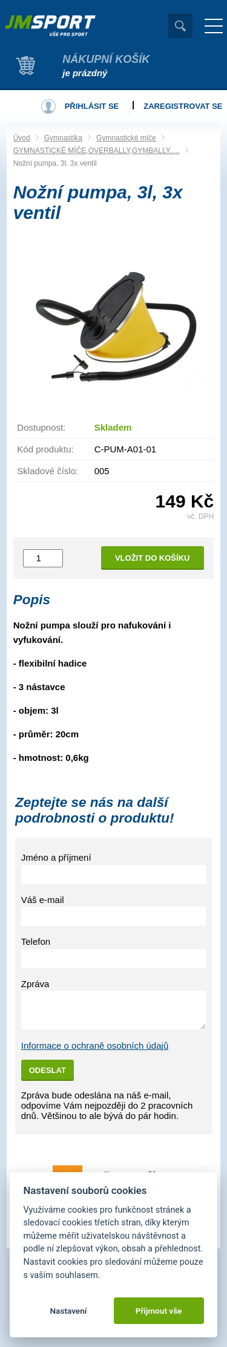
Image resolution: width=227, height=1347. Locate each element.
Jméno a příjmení (56, 857)
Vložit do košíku (152, 558)
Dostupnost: (41, 427)
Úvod (21, 138)
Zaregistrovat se (182, 106)
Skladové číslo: (47, 471)
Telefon (35, 941)
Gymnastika (63, 138)
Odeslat (47, 1070)
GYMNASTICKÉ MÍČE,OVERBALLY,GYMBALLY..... (96, 150)
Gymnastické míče (126, 138)
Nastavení (68, 1311)
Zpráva (35, 984)
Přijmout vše (159, 1311)
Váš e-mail (42, 900)
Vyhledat (180, 26)
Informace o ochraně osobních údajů (95, 1045)
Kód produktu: (45, 449)
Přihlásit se (92, 106)
